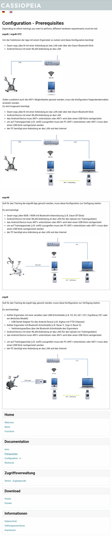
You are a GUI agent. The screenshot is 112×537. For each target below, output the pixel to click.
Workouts (9, 462)
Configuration (11, 458)
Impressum (10, 530)
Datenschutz (11, 521)
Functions (9, 431)
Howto (8, 498)
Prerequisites (11, 454)
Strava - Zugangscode (15, 481)
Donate (8, 503)
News (7, 427)
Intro (7, 449)
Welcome (9, 422)
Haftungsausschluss (15, 525)
